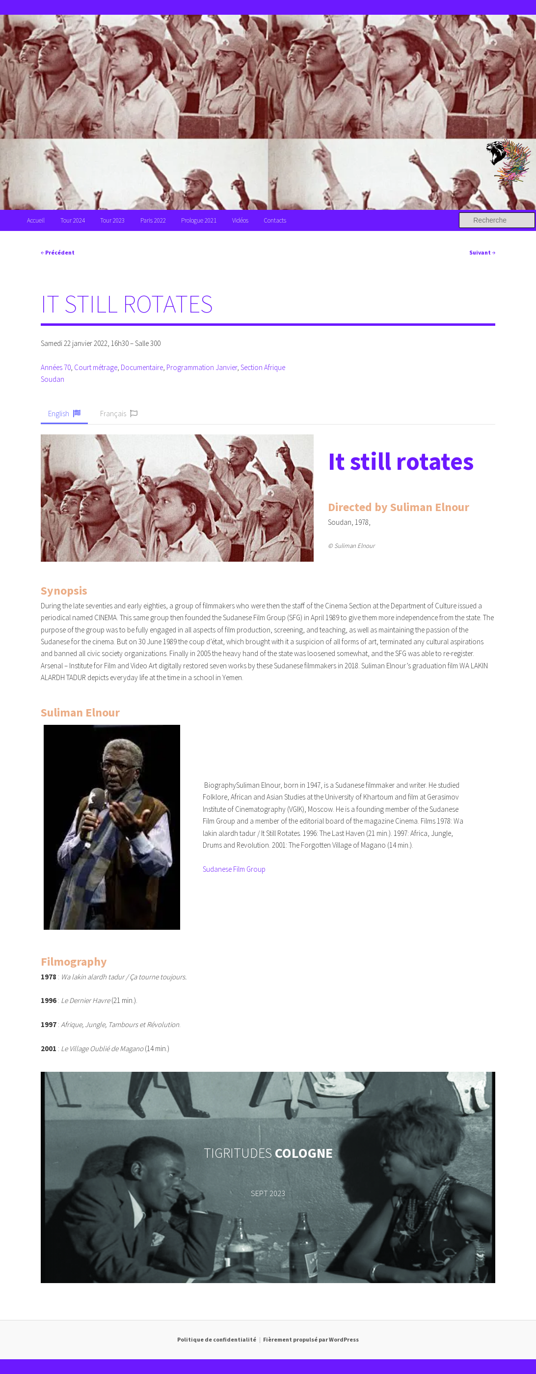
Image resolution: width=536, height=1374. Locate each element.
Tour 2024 (72, 220)
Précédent (58, 252)
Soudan (52, 379)
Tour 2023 (112, 220)
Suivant (482, 252)
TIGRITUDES (268, 1153)
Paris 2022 (153, 220)
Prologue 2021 (198, 220)
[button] (64, 414)
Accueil (36, 220)
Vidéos (240, 220)
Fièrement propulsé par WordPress (311, 1339)
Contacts (275, 220)
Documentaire (142, 367)
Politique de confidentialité (216, 1339)
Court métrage (95, 367)
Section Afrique (263, 367)
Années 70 (56, 367)
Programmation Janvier (201, 367)
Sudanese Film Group (234, 869)
